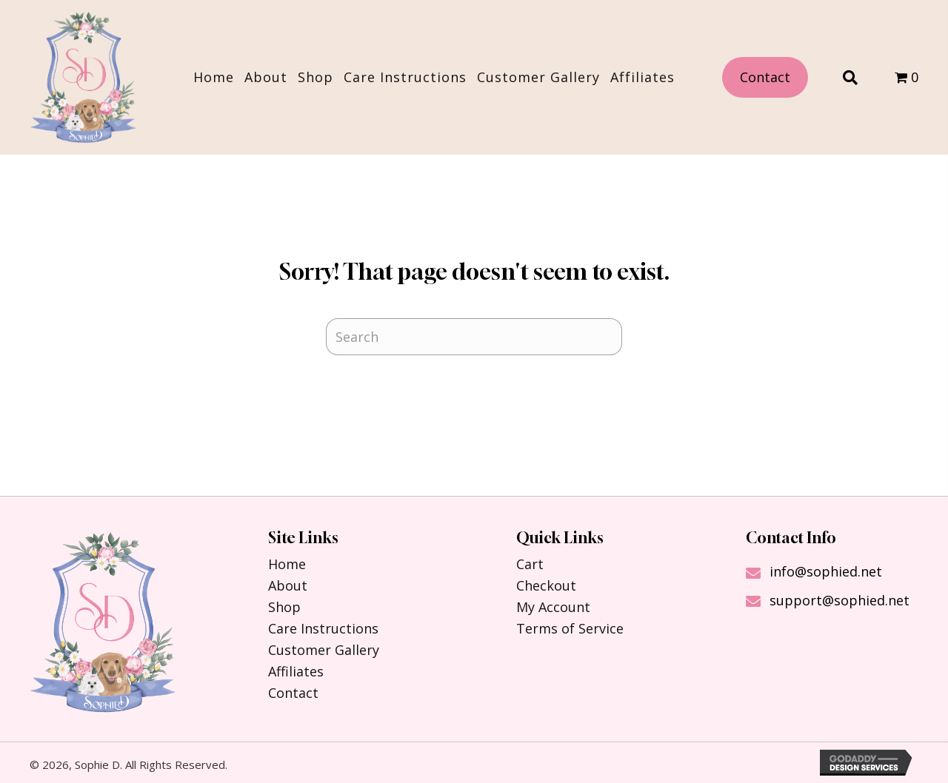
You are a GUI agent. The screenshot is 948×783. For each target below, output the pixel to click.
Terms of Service (570, 628)
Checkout (546, 585)
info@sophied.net (826, 571)
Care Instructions (323, 628)
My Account (553, 607)
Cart (530, 564)
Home (287, 564)
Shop (284, 607)
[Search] (474, 336)
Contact (293, 692)
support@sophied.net (839, 600)
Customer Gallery (323, 649)
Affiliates (296, 671)
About (287, 585)
